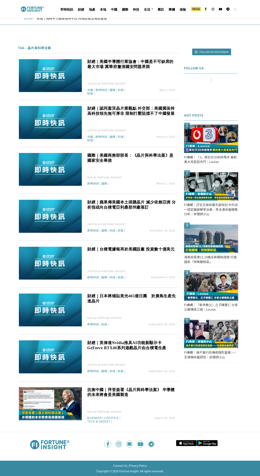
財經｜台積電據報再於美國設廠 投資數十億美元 (131, 249)
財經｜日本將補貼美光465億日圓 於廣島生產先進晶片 (131, 298)
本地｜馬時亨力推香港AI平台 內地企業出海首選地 (72, 18)
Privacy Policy (138, 466)
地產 (92, 9)
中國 (114, 9)
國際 (125, 9)
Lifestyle (111, 418)
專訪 (161, 9)
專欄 (172, 9)
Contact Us (120, 466)
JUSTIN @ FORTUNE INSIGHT (106, 83)
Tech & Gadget (98, 421)
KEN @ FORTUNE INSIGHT (104, 177)
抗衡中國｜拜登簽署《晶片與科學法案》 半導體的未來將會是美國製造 (131, 392)
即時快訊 (67, 9)
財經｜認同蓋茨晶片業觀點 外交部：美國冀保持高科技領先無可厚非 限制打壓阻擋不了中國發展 (131, 111)
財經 (81, 9)
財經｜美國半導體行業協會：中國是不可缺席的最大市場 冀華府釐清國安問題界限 (130, 64)
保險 (183, 9)
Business (94, 418)
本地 (103, 9)
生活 (147, 9)
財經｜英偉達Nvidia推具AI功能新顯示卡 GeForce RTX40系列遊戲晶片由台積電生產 (126, 345)
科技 (136, 9)
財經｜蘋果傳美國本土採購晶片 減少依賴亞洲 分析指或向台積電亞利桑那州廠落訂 (131, 204)
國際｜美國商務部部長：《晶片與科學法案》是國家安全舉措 (130, 158)
